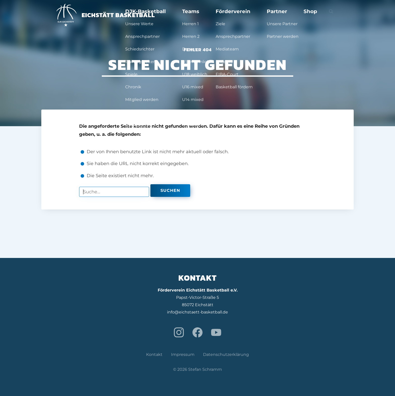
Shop (320, 15)
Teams (238, 15)
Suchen (170, 190)
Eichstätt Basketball (105, 15)
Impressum (182, 354)
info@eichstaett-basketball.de (197, 312)
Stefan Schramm (205, 369)
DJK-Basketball (205, 15)
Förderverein (267, 15)
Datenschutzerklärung (226, 354)
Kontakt (154, 354)
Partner (298, 15)
